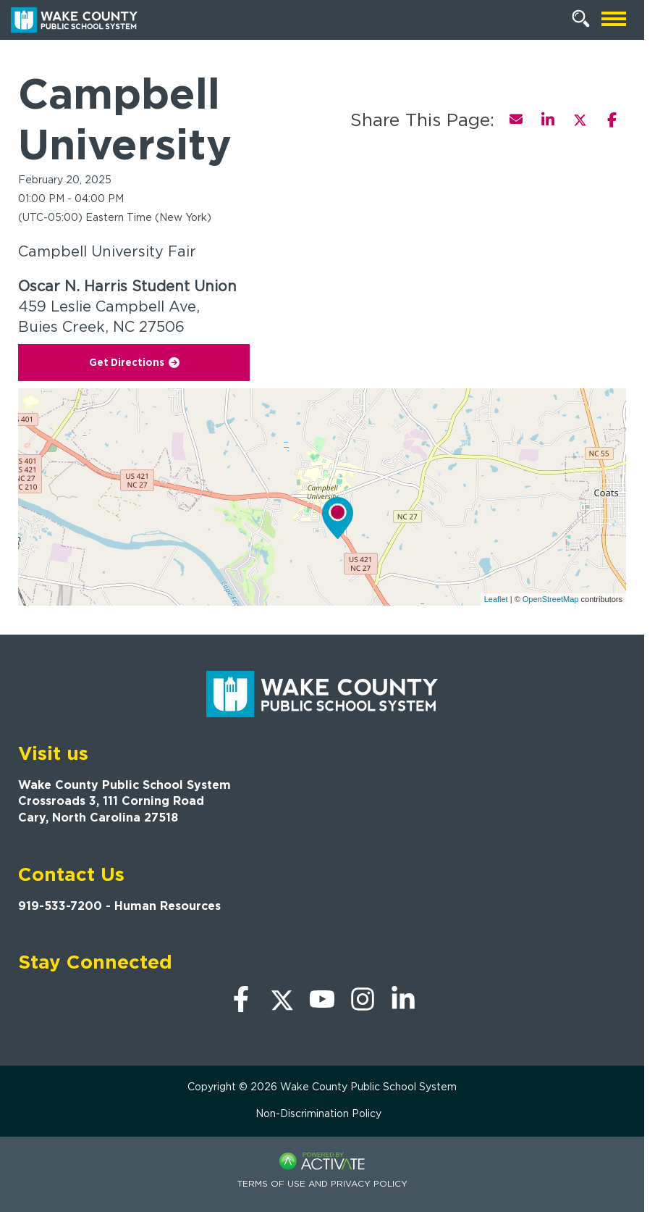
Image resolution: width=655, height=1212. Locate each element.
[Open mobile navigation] (613, 19)
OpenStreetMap (551, 599)
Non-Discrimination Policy (318, 1113)
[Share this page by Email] (516, 119)
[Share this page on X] (579, 119)
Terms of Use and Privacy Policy (322, 1183)
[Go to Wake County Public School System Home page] (74, 20)
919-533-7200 (60, 906)
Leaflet (496, 599)
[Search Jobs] (581, 18)
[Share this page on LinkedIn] (547, 119)
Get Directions (134, 362)
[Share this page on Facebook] (611, 119)
